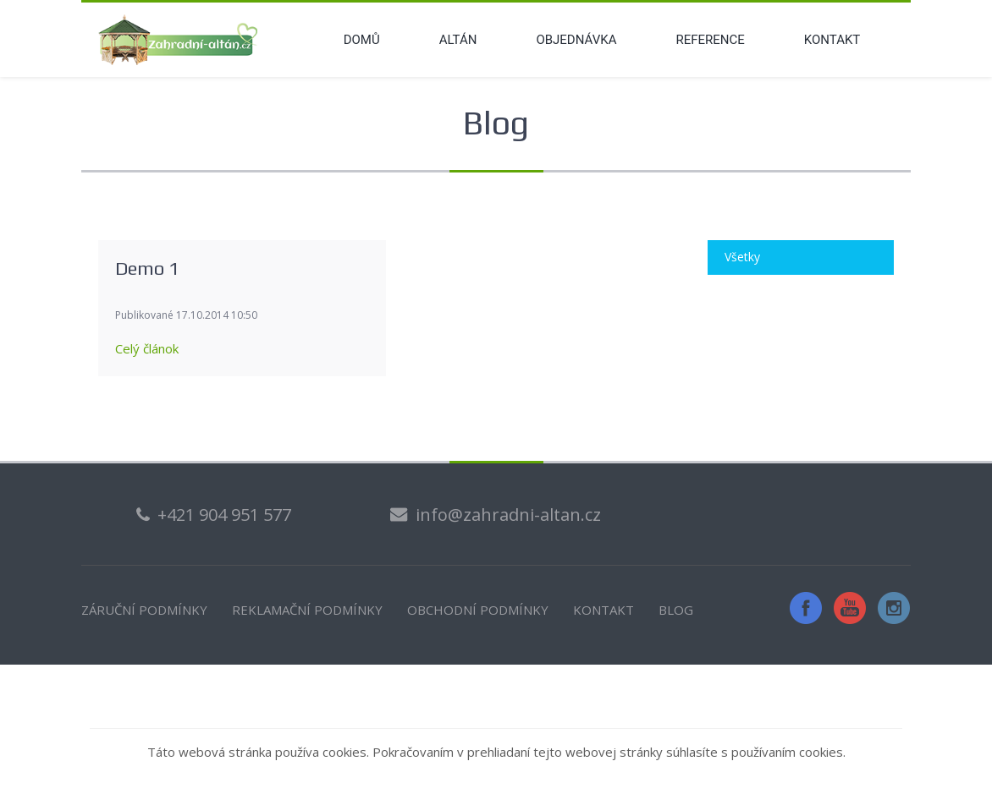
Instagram (894, 608)
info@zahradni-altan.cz (508, 514)
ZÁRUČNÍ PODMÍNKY (144, 609)
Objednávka (576, 39)
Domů (362, 39)
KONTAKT (603, 609)
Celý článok (147, 348)
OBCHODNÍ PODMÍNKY (477, 609)
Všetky (742, 257)
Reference (709, 39)
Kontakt (832, 39)
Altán (458, 39)
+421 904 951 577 (224, 514)
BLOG (676, 609)
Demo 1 (147, 268)
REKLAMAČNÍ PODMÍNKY (307, 609)
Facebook (806, 608)
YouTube (850, 608)
